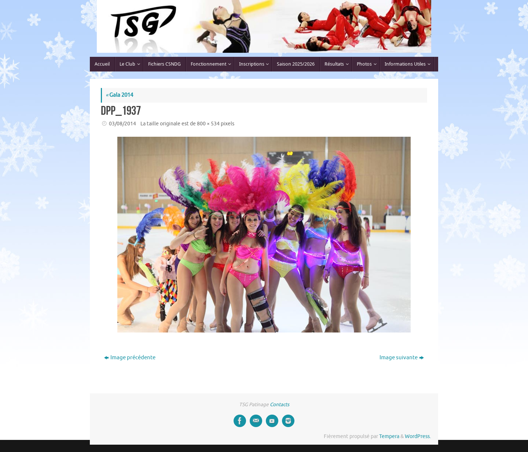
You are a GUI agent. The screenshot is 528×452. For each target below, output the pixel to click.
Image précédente (129, 357)
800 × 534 (208, 124)
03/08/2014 (122, 124)
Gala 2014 (119, 95)
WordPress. (418, 436)
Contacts (279, 404)
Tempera (389, 436)
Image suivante (402, 357)
